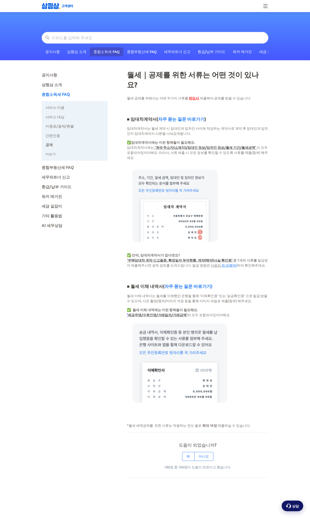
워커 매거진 (242, 52)
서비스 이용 (55, 107)
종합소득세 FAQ (106, 52)
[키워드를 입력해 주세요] (155, 38)
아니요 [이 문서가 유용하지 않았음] (204, 456)
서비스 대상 (55, 117)
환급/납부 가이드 (211, 52)
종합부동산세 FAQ (142, 52)
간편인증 (53, 136)
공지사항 (52, 52)
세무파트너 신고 (177, 52)
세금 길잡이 (52, 206)
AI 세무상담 (52, 225)
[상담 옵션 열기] (292, 506)
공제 (49, 145)
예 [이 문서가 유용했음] (188, 456)
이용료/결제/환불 (60, 126)
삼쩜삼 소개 (76, 52)
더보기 (51, 154)
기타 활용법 (52, 216)
